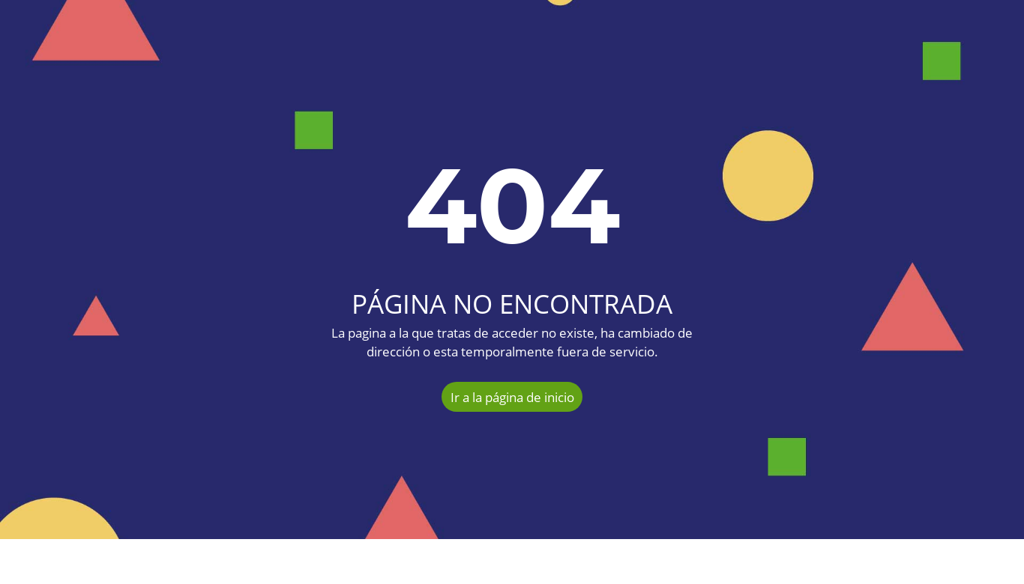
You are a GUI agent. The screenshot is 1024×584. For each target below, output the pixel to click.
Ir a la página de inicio (512, 397)
